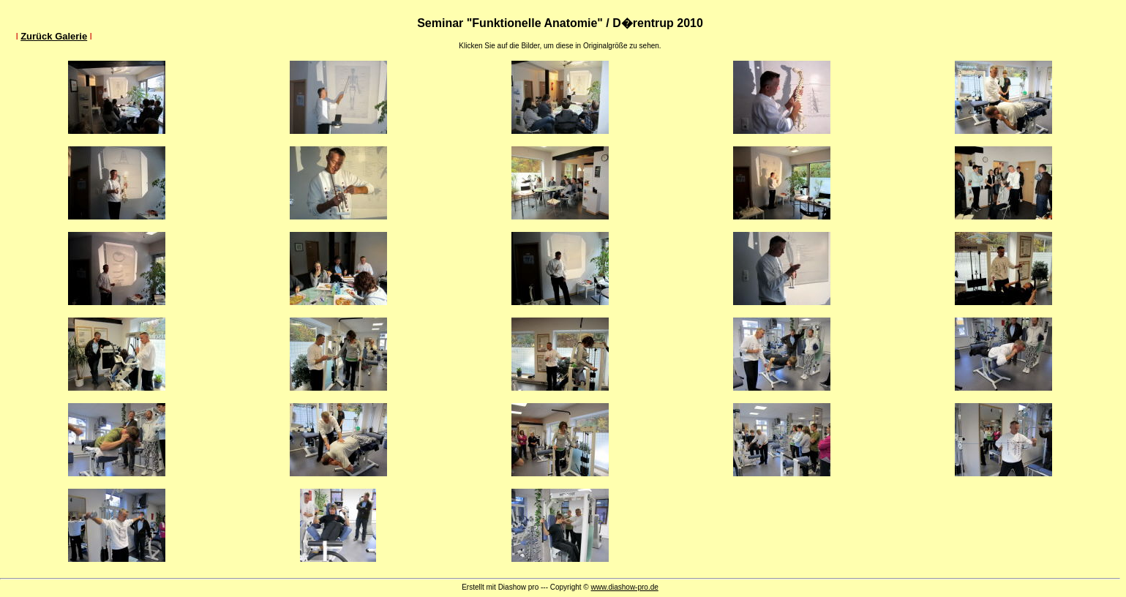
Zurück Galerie (53, 36)
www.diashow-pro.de (624, 587)
